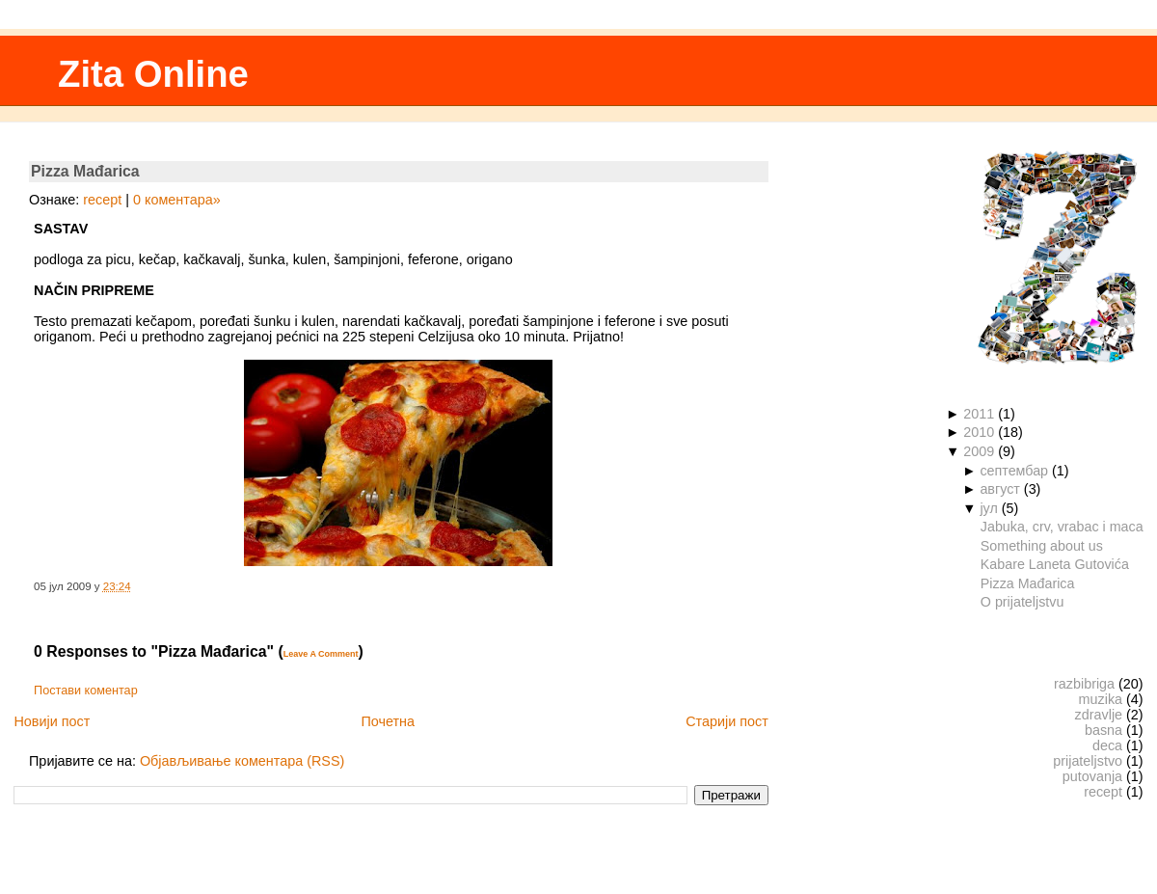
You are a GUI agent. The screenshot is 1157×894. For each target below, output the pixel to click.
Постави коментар (86, 690)
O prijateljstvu (1022, 602)
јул (988, 508)
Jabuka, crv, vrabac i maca (1062, 526)
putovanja (1092, 776)
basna (1103, 730)
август (1000, 489)
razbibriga (1084, 683)
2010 (978, 432)
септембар (1014, 470)
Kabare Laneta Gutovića (1055, 564)
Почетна (388, 721)
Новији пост (51, 721)
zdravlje (1098, 714)
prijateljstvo (1087, 761)
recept (102, 199)
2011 (978, 413)
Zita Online (153, 74)
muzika (1100, 699)
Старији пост (727, 721)
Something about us (1042, 546)
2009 (978, 451)
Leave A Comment (321, 654)
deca (1107, 745)
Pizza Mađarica (85, 171)
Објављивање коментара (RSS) (242, 761)
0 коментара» (177, 199)
